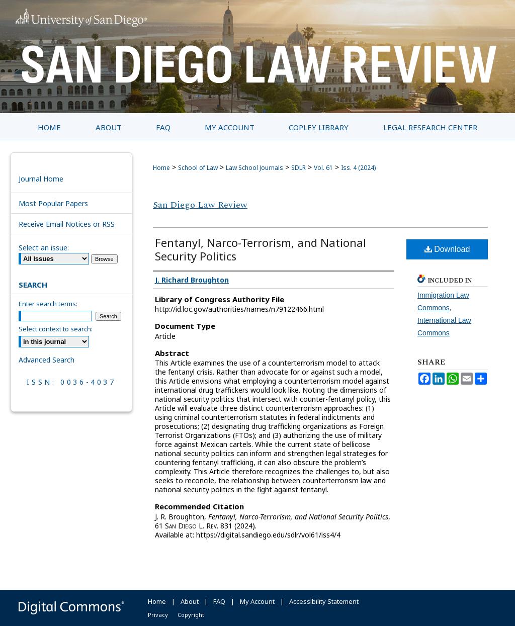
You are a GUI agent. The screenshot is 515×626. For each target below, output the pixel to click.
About (190, 601)
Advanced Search (46, 360)
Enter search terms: (48, 303)
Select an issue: (44, 247)
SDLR (298, 167)
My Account (257, 601)
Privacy (158, 614)
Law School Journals (254, 167)
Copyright (191, 614)
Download (447, 249)
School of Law (198, 167)
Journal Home (41, 179)
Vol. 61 (323, 167)
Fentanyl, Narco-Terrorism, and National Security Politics (260, 249)
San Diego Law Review (200, 205)
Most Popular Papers (53, 203)
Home (161, 167)
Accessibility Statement (324, 601)
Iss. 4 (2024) (358, 167)
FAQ (219, 601)
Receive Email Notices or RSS (67, 224)
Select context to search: (56, 328)
